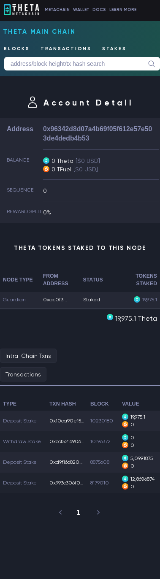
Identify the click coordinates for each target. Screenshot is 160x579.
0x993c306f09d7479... (74, 483)
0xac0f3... (55, 300)
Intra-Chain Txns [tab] (28, 355)
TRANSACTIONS (66, 48)
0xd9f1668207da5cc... (74, 462)
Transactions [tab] (23, 374)
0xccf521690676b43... (74, 441)
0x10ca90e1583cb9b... (75, 421)
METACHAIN (57, 9)
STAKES (114, 48)
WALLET (81, 9)
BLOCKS (17, 48)
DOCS (99, 9)
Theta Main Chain (39, 31)
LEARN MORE (122, 9)
